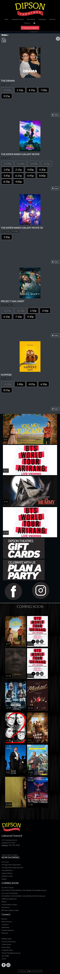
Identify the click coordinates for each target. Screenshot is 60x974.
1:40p (20, 384)
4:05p (32, 384)
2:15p (18, 169)
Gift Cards (5, 933)
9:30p (30, 316)
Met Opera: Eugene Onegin (10, 910)
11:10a (7, 384)
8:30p (6, 181)
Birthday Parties (7, 939)
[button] (35, 23)
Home (6, 19)
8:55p (6, 390)
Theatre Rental (6, 944)
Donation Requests (8, 930)
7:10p (18, 316)
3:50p (45, 310)
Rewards (4, 919)
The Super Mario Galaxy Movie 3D (12, 867)
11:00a (7, 163)
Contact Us (5, 924)
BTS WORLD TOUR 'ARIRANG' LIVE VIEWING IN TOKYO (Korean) (23, 896)
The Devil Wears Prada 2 (9, 904)
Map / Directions (7, 922)
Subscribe (52, 19)
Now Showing (31, 19)
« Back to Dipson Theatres (10, 855)
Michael (4, 902)
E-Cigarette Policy (7, 950)
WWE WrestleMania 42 (9, 899)
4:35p (32, 90)
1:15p (46, 163)
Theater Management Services (11, 953)
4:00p (30, 169)
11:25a (7, 310)
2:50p (33, 310)
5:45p (6, 175)
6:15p (18, 175)
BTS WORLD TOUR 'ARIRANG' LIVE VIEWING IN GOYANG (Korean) (24, 890)
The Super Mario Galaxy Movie (11, 865)
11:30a (20, 163)
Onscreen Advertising (8, 941)
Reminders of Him (7, 876)
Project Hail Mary (7, 873)
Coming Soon (42, 19)
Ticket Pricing (6, 947)
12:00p (34, 163)
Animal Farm (5, 907)
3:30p (6, 237)
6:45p (30, 175)
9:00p (18, 181)
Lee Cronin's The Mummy (10, 893)
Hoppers (4, 879)
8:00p (42, 175)
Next (58, 39)
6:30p (43, 384)
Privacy (4, 959)
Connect (26, 23)
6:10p (6, 316)
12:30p (21, 310)
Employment (5, 927)
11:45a (7, 90)
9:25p (6, 96)
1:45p (6, 169)
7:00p (43, 90)
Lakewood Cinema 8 (18, 19)
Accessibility (5, 956)
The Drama (5, 862)
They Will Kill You (7, 870)
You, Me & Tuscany (8, 887)
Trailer (55, 115)
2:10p (20, 90)
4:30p (42, 169)
